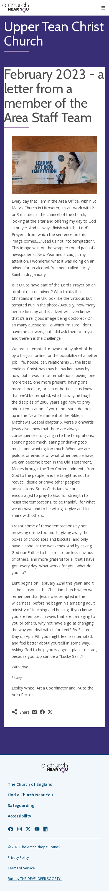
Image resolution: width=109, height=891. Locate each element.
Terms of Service (21, 868)
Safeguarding (21, 805)
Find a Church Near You (30, 794)
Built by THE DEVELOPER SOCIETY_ (35, 878)
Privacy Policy (18, 857)
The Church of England (30, 784)
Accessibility (19, 816)
